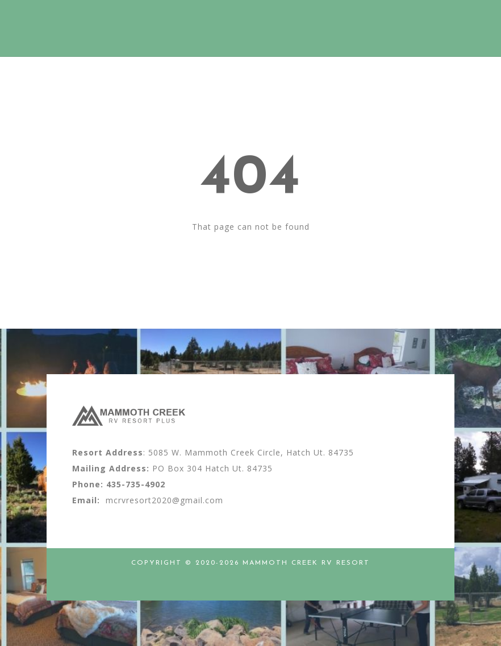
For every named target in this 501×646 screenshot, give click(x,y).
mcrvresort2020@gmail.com (164, 500)
